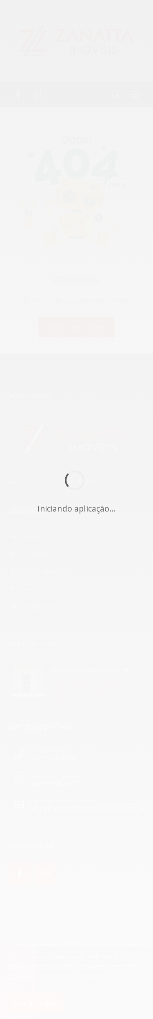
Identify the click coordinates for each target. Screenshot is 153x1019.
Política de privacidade (70, 976)
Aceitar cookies (35, 1003)
